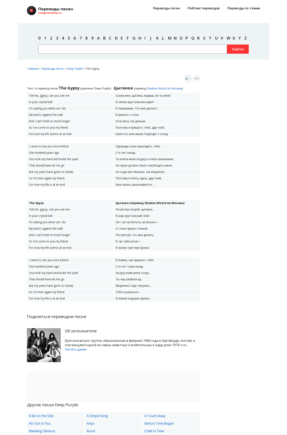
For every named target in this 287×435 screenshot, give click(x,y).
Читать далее (75, 349)
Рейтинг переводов (204, 8)
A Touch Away (154, 416)
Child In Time (154, 431)
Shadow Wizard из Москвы (164, 88)
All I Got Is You (39, 423)
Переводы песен (166, 8)
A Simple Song (97, 416)
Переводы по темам (243, 8)
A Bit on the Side (41, 416)
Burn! (91, 431)
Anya (90, 423)
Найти (238, 49)
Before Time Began (159, 423)
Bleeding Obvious (42, 431)
